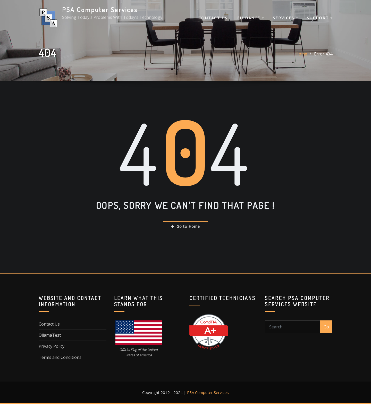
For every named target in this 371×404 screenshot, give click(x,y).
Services (285, 17)
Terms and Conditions (60, 357)
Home (301, 54)
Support (319, 17)
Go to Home (185, 226)
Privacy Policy (51, 346)
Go (326, 327)
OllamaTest (50, 335)
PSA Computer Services (100, 9)
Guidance (250, 17)
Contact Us (212, 17)
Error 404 (323, 54)
